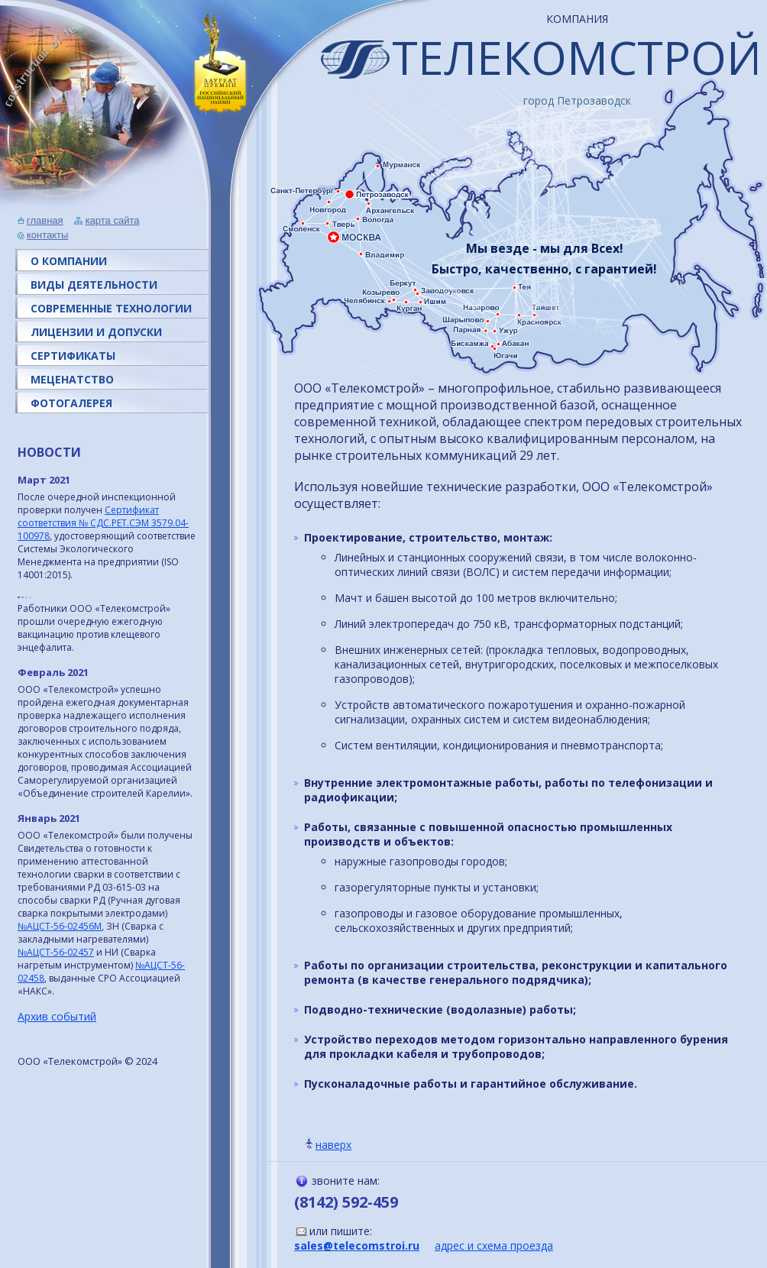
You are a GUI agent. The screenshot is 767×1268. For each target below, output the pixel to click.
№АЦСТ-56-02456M (60, 926)
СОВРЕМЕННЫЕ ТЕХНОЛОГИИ (111, 308)
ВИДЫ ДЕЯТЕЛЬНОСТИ (94, 284)
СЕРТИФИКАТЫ (73, 355)
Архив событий (57, 1016)
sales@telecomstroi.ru (356, 1245)
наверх (333, 1144)
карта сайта (113, 220)
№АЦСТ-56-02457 (56, 952)
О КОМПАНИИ (69, 261)
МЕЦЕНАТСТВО (72, 379)
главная (45, 220)
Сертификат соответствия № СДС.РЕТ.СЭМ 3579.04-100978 (103, 522)
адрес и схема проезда (494, 1245)
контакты (47, 235)
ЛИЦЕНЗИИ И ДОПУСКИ (96, 332)
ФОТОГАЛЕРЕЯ (71, 403)
